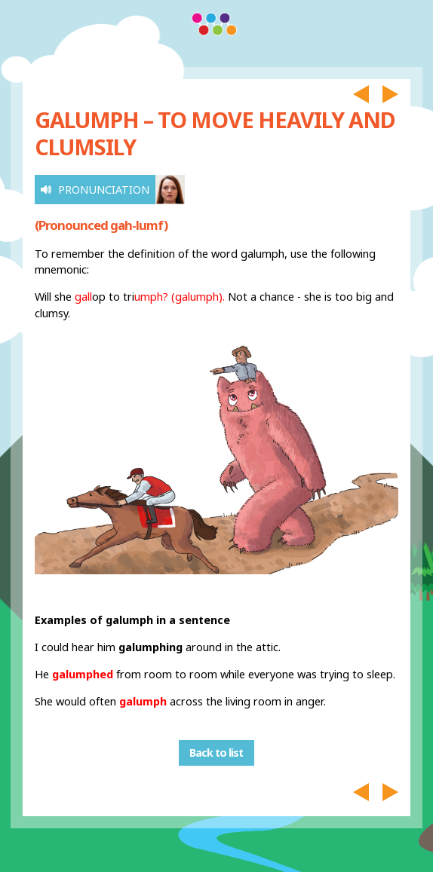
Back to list (216, 752)
